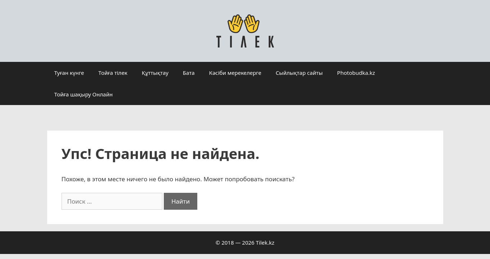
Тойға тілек (112, 72)
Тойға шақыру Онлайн (83, 94)
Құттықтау (155, 72)
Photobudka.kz (356, 72)
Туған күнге (69, 72)
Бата (189, 72)
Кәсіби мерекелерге (235, 72)
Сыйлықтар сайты (299, 72)
